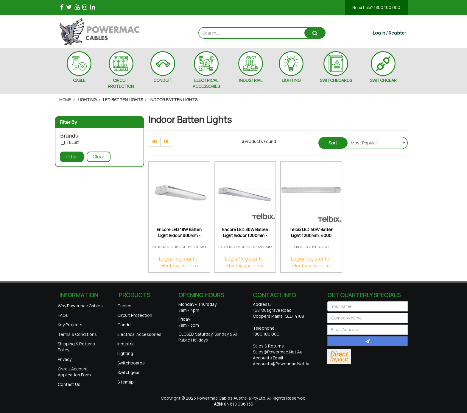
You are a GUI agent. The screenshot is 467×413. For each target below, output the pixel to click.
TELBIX (72, 142)
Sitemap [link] (125, 382)
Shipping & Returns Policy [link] (76, 347)
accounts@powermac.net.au (282, 364)
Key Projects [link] (70, 325)
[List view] (166, 142)
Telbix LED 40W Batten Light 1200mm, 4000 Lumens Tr (311, 235)
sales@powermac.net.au (277, 352)
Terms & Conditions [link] (77, 334)
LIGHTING (291, 80)
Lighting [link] (125, 353)
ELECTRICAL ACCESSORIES (206, 83)
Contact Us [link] (69, 384)
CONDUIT (162, 80)
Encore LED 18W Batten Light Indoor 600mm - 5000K (179, 235)
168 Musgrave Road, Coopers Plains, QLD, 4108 (278, 313)
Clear (99, 156)
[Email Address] (367, 330)
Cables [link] (124, 305)
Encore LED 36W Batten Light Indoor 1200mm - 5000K (245, 235)
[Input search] (252, 33)
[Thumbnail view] (155, 142)
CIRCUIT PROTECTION (121, 83)
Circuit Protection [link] (134, 315)
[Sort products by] (377, 142)
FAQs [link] (63, 315)
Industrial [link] (126, 344)
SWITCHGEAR (383, 80)
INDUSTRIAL (250, 80)
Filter (71, 156)
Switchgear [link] (128, 372)
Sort (333, 143)
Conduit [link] (125, 325)
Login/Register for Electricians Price (179, 262)
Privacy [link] (64, 359)
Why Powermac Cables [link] (80, 305)
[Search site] (314, 33)
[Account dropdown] (389, 33)
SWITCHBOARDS (336, 80)
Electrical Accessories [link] (139, 334)
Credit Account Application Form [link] (74, 372)
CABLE (79, 80)
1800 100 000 (376, 7)
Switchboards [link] (131, 363)
